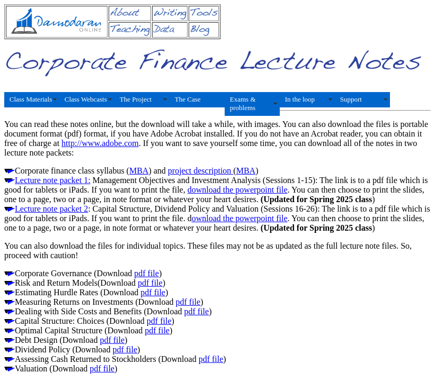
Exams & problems (243, 103)
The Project (136, 99)
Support (351, 99)
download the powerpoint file (238, 189)
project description (201, 170)
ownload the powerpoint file (240, 218)
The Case (188, 99)
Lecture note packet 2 (51, 208)
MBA (138, 170)
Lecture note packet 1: (53, 180)
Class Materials (31, 99)
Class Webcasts (86, 99)
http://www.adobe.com (100, 143)
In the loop (300, 99)
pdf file (146, 273)
